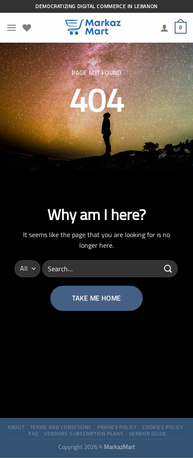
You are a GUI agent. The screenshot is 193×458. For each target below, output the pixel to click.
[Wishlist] (27, 27)
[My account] (164, 27)
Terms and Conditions (61, 427)
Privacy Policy (117, 427)
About (16, 427)
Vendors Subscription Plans (83, 433)
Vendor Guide (148, 433)
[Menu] (11, 27)
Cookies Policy (162, 427)
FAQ (33, 433)
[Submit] (168, 268)
